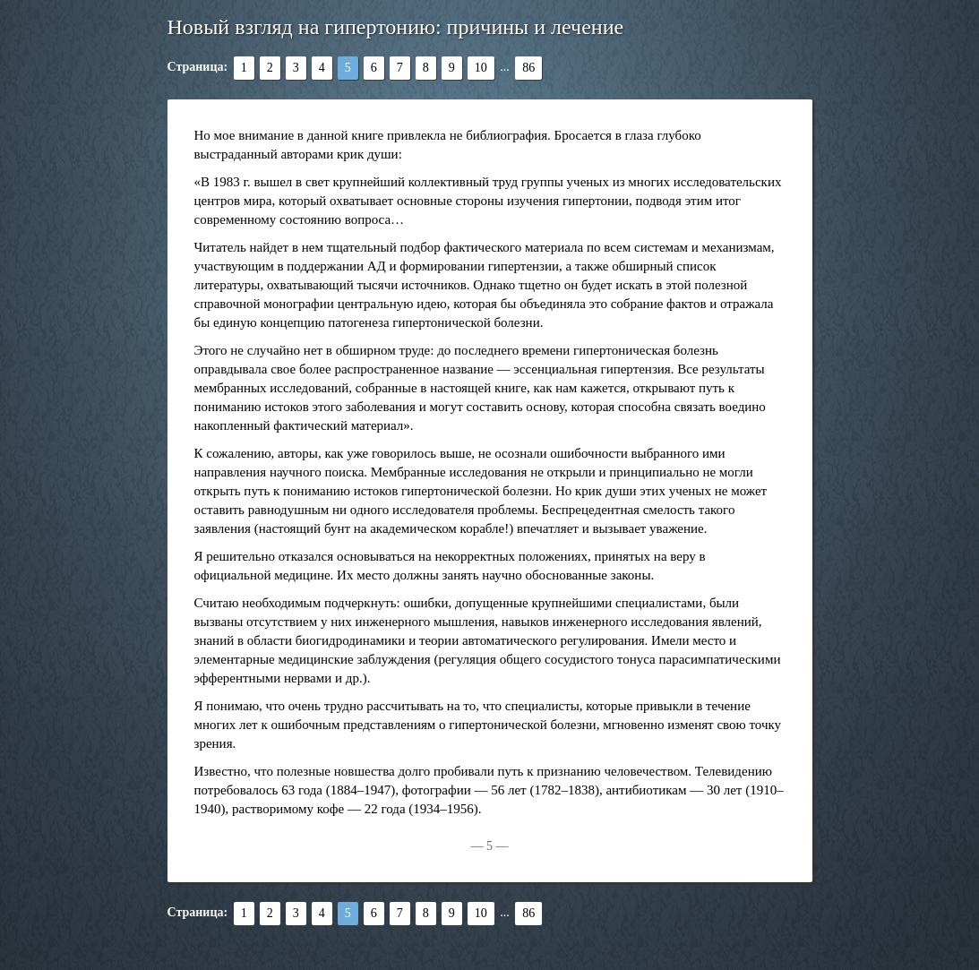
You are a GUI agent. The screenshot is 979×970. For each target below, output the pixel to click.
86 (528, 67)
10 (481, 67)
